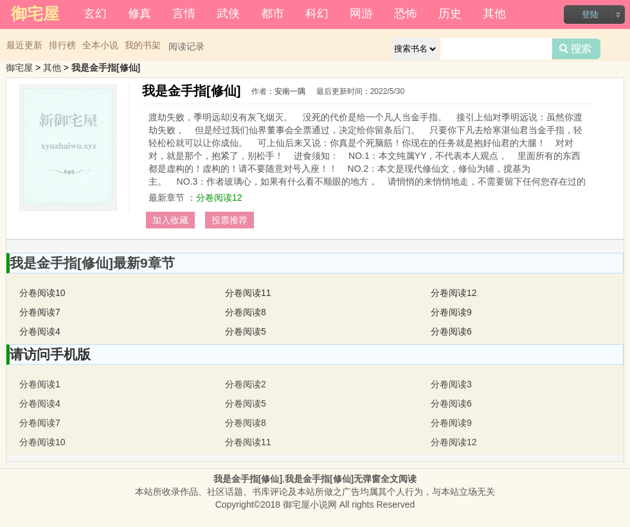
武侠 (228, 13)
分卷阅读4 (39, 331)
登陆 (590, 14)
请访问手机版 (50, 354)
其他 (494, 13)
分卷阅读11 (248, 293)
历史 (450, 13)
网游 (361, 13)
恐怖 (405, 13)
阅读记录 (186, 46)
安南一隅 (289, 91)
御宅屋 (19, 67)
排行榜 (62, 45)
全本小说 (100, 45)
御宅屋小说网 (310, 504)
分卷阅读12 (219, 197)
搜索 (576, 49)
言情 (183, 13)
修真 (139, 13)
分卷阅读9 (451, 312)
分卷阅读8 (245, 312)
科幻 (316, 13)
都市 (272, 13)
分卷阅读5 (245, 331)
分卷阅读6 (451, 331)
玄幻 (95, 13)
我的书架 (143, 45)
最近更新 (24, 45)
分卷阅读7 (39, 312)
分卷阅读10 (42, 293)
